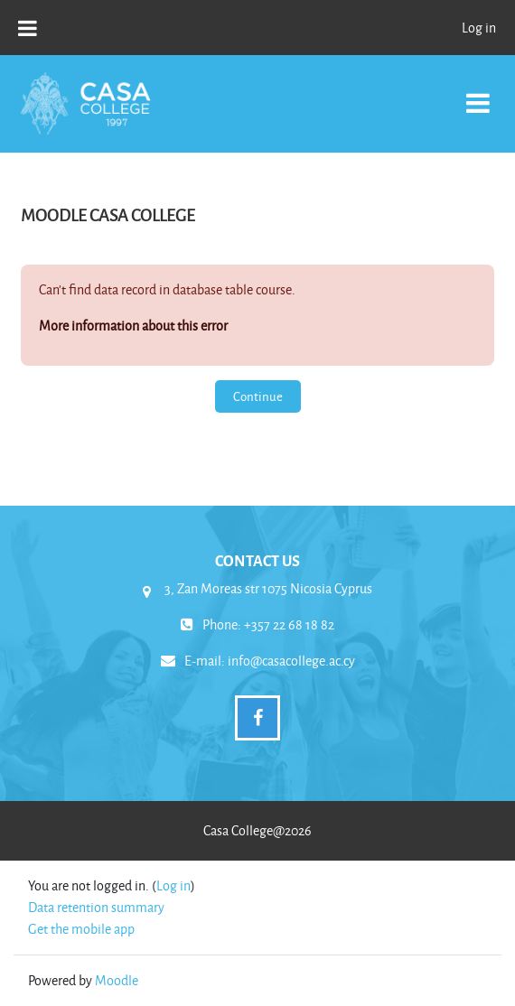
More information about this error (133, 325)
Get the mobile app (81, 928)
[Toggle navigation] (477, 93)
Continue (258, 396)
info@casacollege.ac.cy (291, 660)
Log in (479, 27)
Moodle (116, 980)
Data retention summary (96, 907)
